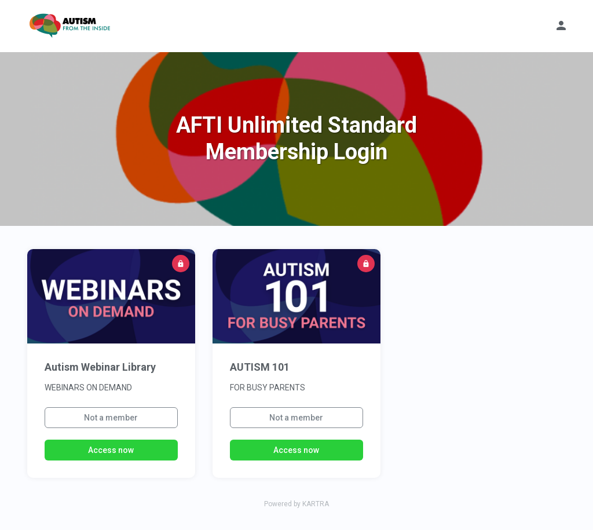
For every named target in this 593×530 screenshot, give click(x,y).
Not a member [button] (111, 417)
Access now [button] (111, 450)
